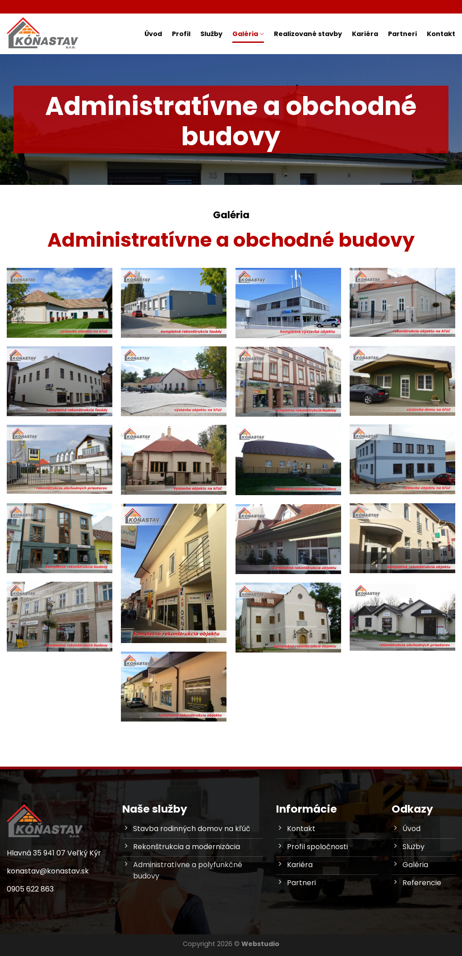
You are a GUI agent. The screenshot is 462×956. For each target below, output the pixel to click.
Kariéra (365, 33)
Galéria (248, 33)
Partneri (402, 33)
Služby (211, 33)
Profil (181, 33)
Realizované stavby (308, 33)
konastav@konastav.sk (48, 871)
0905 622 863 (30, 889)
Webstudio (260, 943)
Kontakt (441, 33)
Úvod (153, 33)
